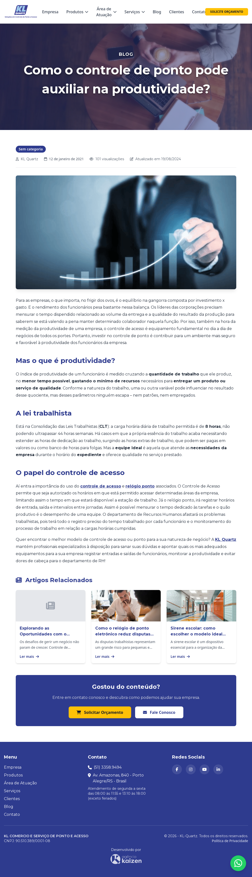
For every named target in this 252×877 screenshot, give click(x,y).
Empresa (50, 11)
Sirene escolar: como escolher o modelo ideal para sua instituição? (196, 634)
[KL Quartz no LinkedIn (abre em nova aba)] (218, 769)
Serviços (12, 791)
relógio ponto (140, 486)
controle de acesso (100, 486)
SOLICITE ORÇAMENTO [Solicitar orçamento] (226, 12)
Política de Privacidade (230, 840)
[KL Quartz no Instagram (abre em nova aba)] (191, 769)
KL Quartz (225, 539)
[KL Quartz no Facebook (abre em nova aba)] (177, 769)
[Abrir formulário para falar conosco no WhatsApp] (238, 863)
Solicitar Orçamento (100, 712)
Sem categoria (31, 149)
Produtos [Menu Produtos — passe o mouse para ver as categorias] (77, 11)
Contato (199, 11)
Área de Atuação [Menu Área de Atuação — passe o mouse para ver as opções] (106, 11)
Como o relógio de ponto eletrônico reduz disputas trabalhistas (122, 634)
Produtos (13, 775)
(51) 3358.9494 (108, 767)
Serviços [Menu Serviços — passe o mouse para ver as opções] (135, 11)
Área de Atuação (20, 783)
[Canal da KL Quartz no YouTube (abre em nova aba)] (204, 769)
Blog (157, 11)
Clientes (176, 11)
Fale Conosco (159, 712)
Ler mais (29, 656)
